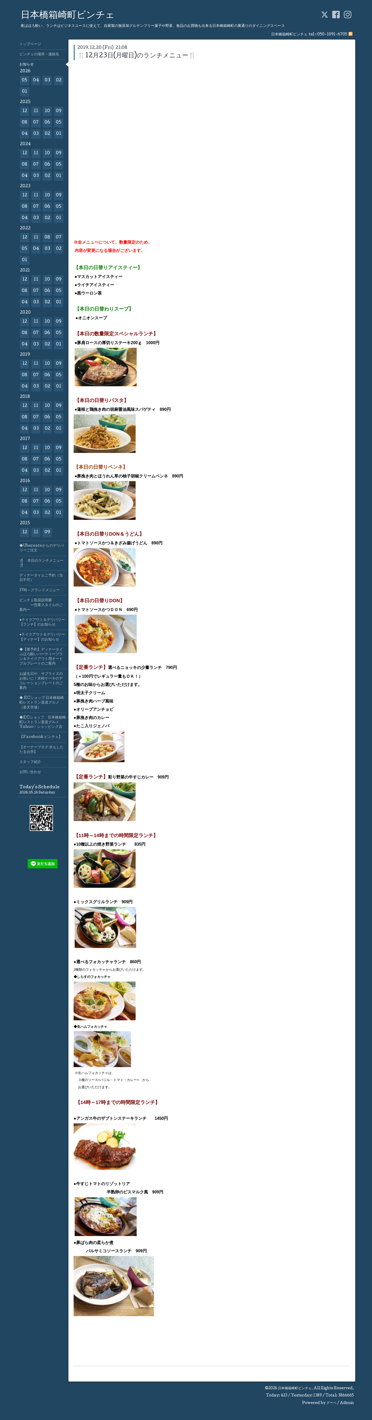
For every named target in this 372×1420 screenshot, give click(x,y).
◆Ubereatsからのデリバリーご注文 (41, 548)
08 (24, 122)
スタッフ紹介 (30, 762)
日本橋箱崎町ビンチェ (68, 16)
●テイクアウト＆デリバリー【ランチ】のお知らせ (42, 622)
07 (36, 122)
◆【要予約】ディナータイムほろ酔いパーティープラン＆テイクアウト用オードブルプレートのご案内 (41, 657)
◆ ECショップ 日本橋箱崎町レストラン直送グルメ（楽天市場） (41, 702)
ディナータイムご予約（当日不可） (41, 578)
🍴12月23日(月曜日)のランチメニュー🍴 (137, 55)
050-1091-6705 (332, 35)
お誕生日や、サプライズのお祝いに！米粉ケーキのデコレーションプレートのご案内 (41, 681)
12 (24, 111)
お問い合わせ (30, 772)
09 (58, 111)
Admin (347, 1403)
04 (36, 80)
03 (47, 80)
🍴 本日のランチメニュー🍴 (41, 563)
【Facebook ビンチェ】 (40, 737)
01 (24, 92)
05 (24, 80)
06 (47, 122)
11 (36, 111)
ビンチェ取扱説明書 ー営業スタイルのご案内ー (41, 605)
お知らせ (26, 65)
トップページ (30, 44)
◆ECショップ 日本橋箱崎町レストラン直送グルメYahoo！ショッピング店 (42, 722)
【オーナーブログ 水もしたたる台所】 (41, 749)
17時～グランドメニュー (39, 590)
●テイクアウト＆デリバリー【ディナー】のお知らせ (42, 637)
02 (58, 80)
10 (47, 111)
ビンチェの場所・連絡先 (39, 54)
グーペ (331, 1403)
